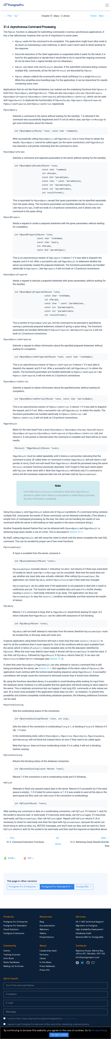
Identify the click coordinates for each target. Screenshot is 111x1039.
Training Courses (11, 946)
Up (15, 15)
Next (101, 15)
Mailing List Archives (13, 958)
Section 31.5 (76, 527)
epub (11, 850)
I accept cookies (59, 1035)
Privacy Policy (69, 1010)
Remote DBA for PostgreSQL (90, 929)
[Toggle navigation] (107, 5)
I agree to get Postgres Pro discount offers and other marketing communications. (48, 1016)
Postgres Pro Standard (14, 917)
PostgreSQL (83, 878)
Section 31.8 (56, 652)
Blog (42, 914)
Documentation (47, 917)
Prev (10, 15)
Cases (43, 950)
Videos (43, 925)
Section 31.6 (45, 661)
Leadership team (48, 943)
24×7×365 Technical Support (90, 914)
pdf (30, 850)
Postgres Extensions (13, 925)
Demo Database (11, 954)
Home (93, 15)
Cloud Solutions (11, 921)
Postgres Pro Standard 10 (56, 878)
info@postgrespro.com (87, 949)
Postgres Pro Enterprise (22, 878)
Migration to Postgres (87, 917)
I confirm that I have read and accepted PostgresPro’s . (41, 1010)
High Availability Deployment (89, 921)
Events (6, 943)
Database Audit (83, 925)
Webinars (44, 921)
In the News (45, 954)
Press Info (45, 962)
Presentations (47, 929)
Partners (44, 946)
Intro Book (8, 950)
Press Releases (47, 958)
